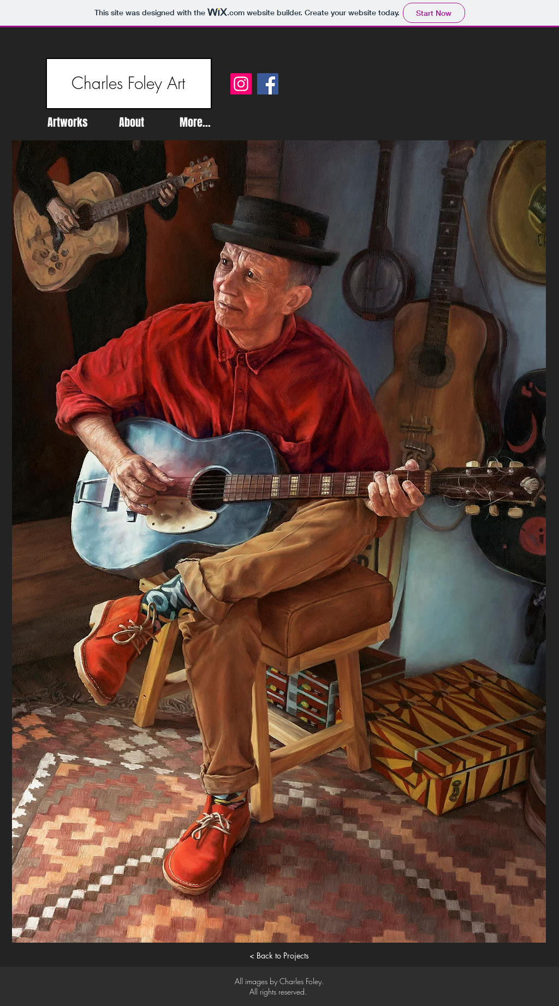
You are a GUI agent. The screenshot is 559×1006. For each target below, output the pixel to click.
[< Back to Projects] (279, 956)
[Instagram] (241, 83)
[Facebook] (267, 83)
